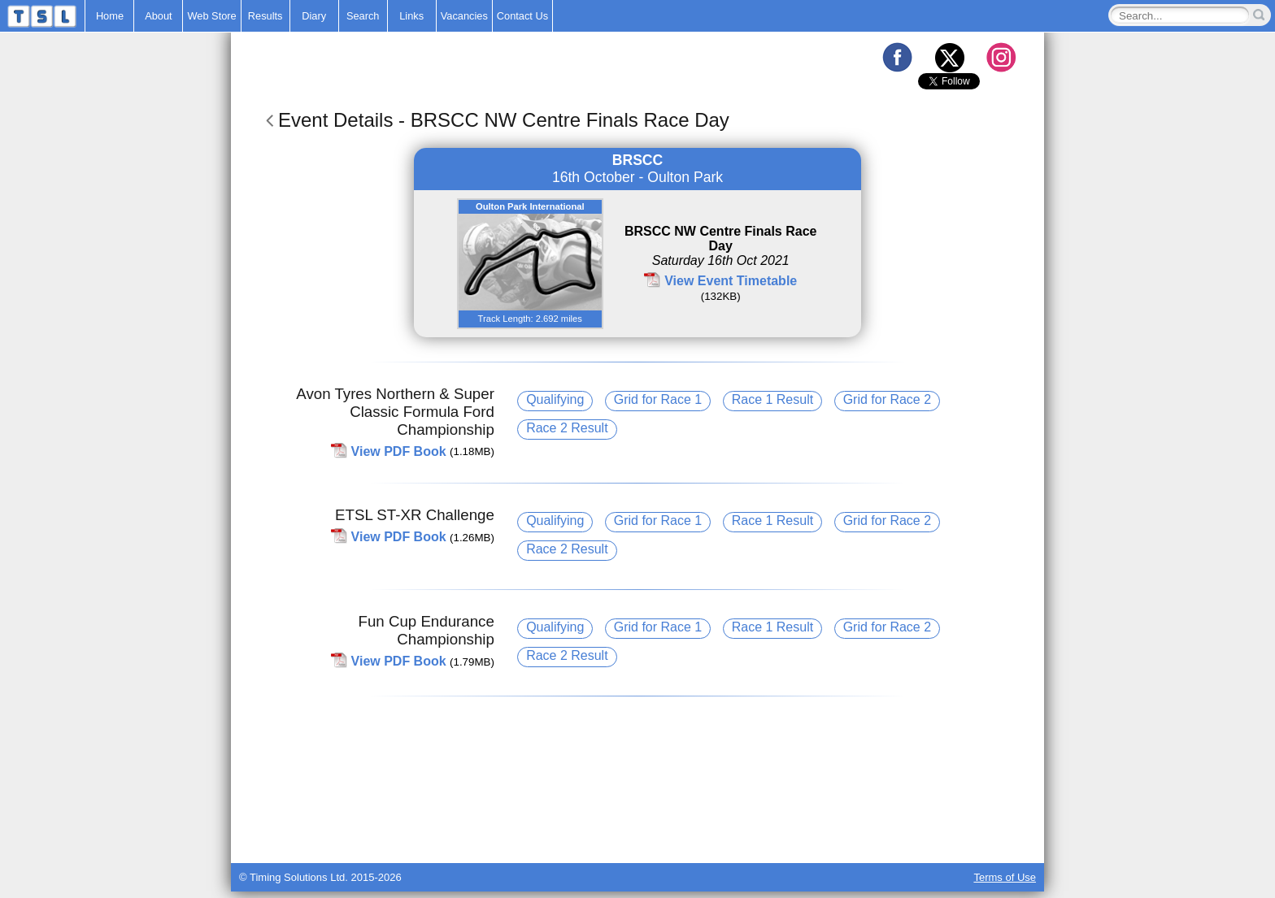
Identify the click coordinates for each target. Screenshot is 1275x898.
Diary (314, 16)
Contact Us (522, 16)
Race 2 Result (567, 428)
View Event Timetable (730, 281)
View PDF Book (398, 451)
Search (363, 16)
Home (110, 16)
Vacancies (464, 16)
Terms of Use (1004, 877)
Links (411, 16)
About (158, 16)
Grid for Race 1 (658, 399)
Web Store (211, 16)
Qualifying (555, 399)
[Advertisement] (637, 822)
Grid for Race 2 (887, 399)
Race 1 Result (773, 399)
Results (265, 16)
